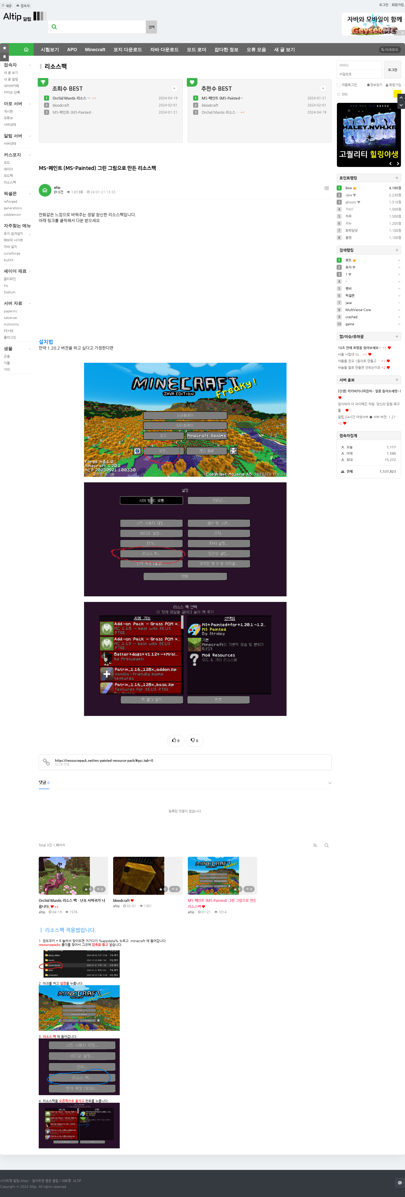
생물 (19, 349)
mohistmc (11, 324)
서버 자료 (19, 303)
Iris (6, 285)
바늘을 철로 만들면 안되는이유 (359, 367)
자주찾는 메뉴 (19, 226)
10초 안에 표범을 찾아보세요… (359, 348)
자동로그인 (347, 85)
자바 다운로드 (164, 49)
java (349, 303)
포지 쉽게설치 (13, 233)
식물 (7, 363)
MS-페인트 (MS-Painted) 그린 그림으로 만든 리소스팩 (222, 903)
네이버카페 (11, 86)
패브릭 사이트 (13, 240)
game (350, 324)
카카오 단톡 (12, 92)
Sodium (9, 292)
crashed (351, 317)
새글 (6, 6)
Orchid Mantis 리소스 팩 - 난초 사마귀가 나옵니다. (72, 903)
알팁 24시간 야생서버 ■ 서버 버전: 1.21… (368, 417)
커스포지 (19, 155)
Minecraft (95, 49)
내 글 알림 (11, 79)
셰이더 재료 (19, 271)
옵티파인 (10, 279)
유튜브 (8, 118)
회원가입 (398, 5)
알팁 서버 (19, 136)
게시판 (8, 111)
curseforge (12, 253)
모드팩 (8, 176)
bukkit (8, 260)
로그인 (383, 5)
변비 (349, 288)
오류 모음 (256, 49)
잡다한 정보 (226, 49)
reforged (10, 201)
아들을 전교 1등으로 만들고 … (359, 361)
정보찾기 (374, 85)
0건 (58, 192)
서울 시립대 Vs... (350, 354)
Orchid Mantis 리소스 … (72, 98)
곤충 (7, 356)
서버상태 (10, 124)
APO (72, 49)
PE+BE (9, 331)
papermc (10, 311)
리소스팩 (10, 182)
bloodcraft (61, 105)
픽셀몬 (19, 193)
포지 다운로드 (127, 49)
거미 (7, 369)
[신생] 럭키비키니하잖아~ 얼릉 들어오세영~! (369, 391)
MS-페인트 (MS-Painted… (73, 112)
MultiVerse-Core (358, 310)
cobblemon (12, 214)
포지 (349, 267)
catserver (10, 317)
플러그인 (10, 337)
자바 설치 (10, 247)
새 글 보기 (284, 49)
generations (13, 208)
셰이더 (8, 169)
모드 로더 (196, 49)
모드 (7, 162)
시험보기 (50, 49)
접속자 (23, 6)
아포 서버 (19, 104)
